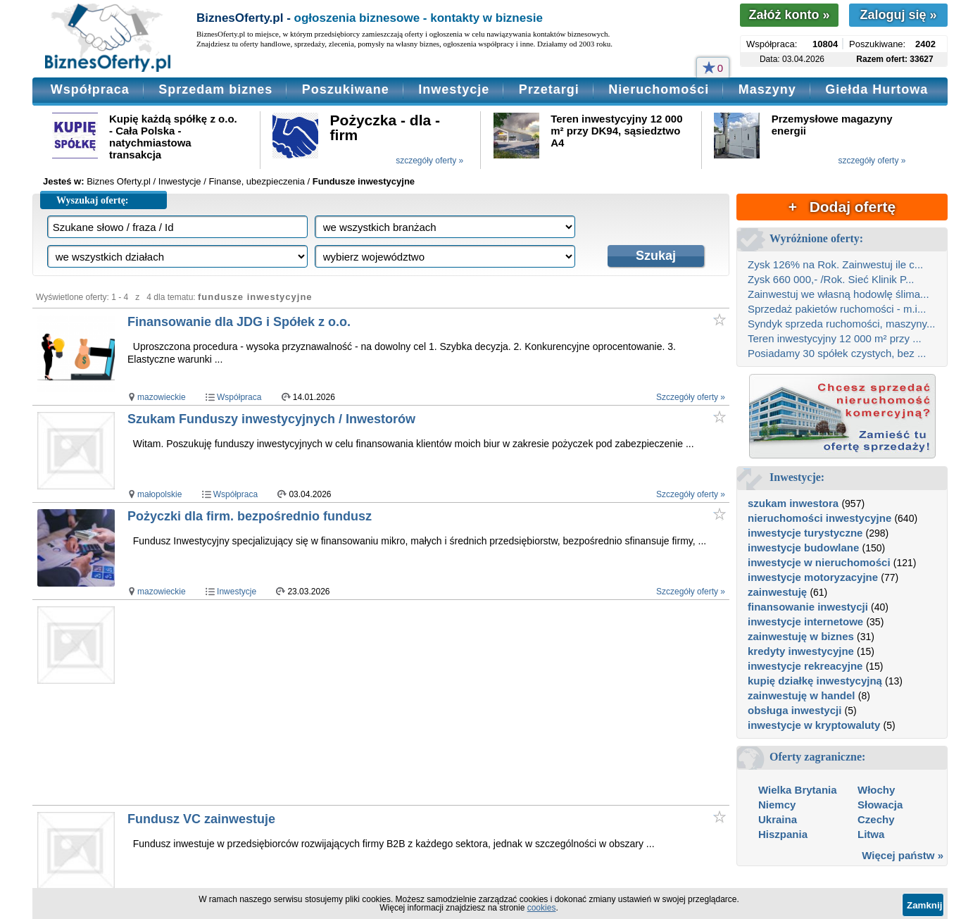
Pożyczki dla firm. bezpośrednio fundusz (249, 516)
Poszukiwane (345, 89)
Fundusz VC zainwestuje (201, 819)
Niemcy (777, 805)
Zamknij (924, 905)
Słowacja (880, 805)
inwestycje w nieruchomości (819, 562)
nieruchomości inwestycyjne (819, 518)
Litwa (870, 834)
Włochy (876, 790)
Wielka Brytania (797, 790)
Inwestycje (453, 89)
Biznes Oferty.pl (119, 181)
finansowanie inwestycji (808, 607)
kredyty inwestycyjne (801, 651)
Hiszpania (783, 834)
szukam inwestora (793, 503)
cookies (541, 908)
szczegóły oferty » (429, 160)
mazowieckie (161, 397)
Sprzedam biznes (215, 89)
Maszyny (767, 89)
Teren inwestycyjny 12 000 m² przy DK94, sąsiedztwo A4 (616, 131)
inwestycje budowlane (803, 548)
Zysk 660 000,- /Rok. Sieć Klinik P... (831, 279)
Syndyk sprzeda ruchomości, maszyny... (841, 324)
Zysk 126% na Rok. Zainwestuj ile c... (835, 264)
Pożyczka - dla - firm (385, 127)
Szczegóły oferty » (690, 397)
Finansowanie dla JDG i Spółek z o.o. (239, 322)
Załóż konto (788, 15)
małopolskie (159, 494)
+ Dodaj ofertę (842, 207)
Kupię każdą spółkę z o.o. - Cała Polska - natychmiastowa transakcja (173, 137)
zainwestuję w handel (801, 695)
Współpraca (90, 89)
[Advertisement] (397, 702)
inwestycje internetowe (805, 621)
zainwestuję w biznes (801, 636)
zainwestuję (777, 592)
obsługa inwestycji (794, 710)
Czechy (876, 819)
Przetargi (549, 89)
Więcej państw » (902, 855)
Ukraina (777, 819)
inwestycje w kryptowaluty (814, 725)
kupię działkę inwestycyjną (815, 681)
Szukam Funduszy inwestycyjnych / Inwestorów (271, 419)
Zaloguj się (898, 15)
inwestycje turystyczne (805, 533)
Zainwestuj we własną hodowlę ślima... (838, 294)
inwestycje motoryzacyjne (813, 577)
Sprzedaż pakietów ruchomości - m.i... (837, 309)
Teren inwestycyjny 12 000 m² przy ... (835, 338)
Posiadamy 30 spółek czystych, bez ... (837, 353)
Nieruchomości (658, 89)
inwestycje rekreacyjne (805, 666)
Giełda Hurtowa (876, 89)
